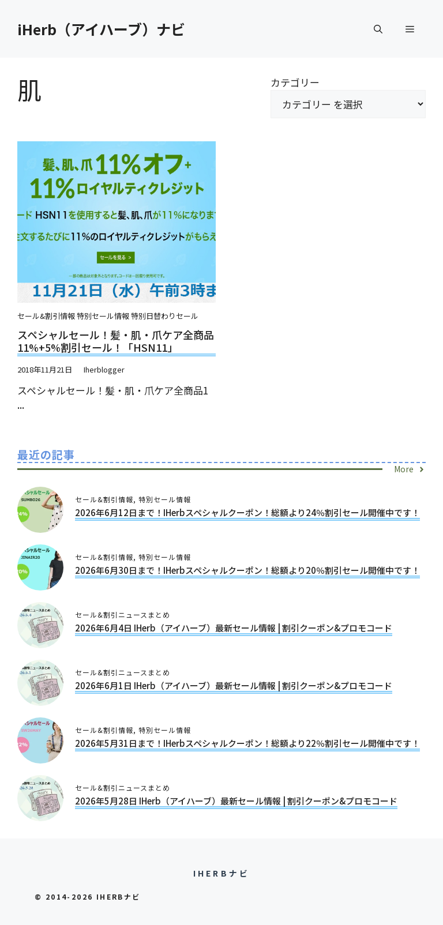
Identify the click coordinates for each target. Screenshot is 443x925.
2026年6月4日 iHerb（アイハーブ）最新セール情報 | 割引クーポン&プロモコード (233, 628)
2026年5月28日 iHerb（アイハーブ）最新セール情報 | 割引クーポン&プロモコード (236, 801)
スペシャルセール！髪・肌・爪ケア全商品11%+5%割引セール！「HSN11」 (115, 341)
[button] (378, 29)
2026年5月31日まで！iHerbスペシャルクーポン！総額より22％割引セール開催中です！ (247, 743)
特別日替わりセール (164, 315)
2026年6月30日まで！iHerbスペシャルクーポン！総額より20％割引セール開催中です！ (247, 570)
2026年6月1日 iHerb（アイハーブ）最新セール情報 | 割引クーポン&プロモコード (233, 685)
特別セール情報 (103, 315)
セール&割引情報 (46, 315)
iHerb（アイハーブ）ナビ (101, 28)
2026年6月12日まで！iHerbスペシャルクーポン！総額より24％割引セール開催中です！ (247, 512)
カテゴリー (295, 82)
